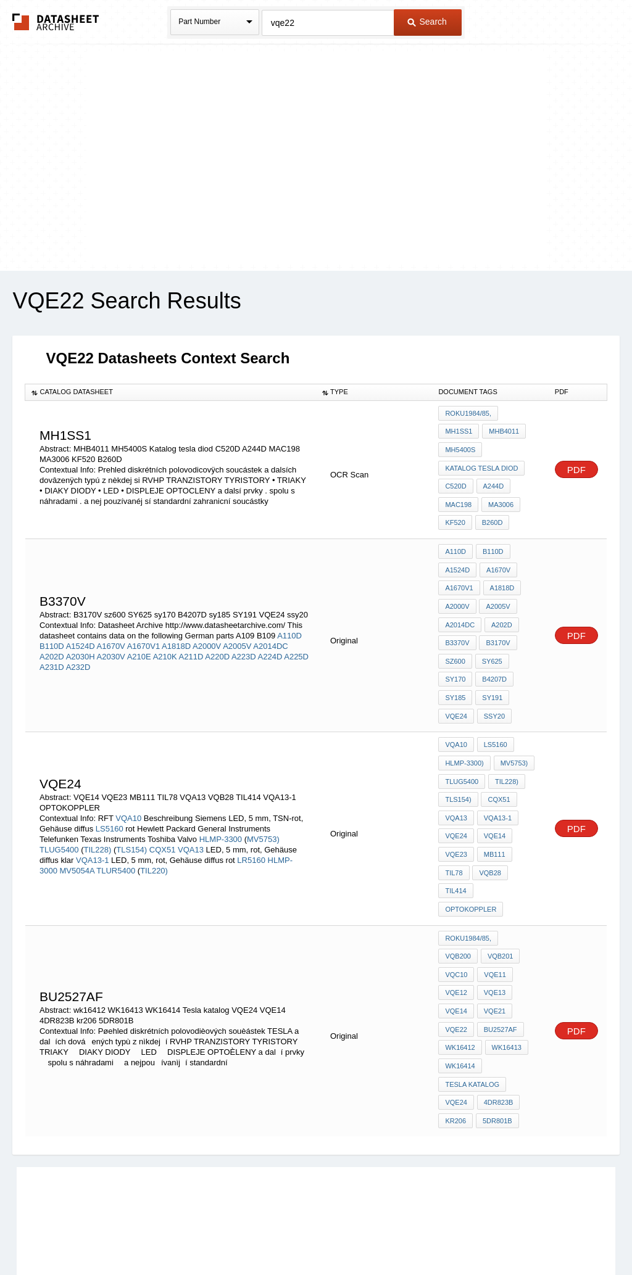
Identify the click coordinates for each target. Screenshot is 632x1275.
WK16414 (505, 977)
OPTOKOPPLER (507, 850)
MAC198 (458, 496)
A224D (270, 637)
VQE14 (493, 800)
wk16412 (508, 961)
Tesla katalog (472, 994)
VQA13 (191, 806)
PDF (576, 464)
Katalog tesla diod (481, 463)
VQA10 (128, 774)
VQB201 (458, 894)
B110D (52, 626)
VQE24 (456, 690)
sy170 (455, 657)
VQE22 (493, 944)
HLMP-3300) (464, 734)
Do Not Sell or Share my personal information (310, 1233)
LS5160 (109, 785)
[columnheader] (170, 392)
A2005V (237, 626)
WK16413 (460, 977)
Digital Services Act (435, 1233)
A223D (243, 637)
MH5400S (460, 446)
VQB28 (489, 834)
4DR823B (497, 1011)
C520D (455, 480)
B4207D (493, 657)
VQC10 (497, 894)
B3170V (497, 623)
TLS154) (131, 806)
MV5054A (77, 826)
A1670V (111, 626)
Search (427, 22)
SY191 (491, 673)
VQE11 (456, 911)
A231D (52, 647)
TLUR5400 (116, 826)
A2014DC (270, 626)
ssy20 (493, 690)
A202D (52, 637)
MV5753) (263, 795)
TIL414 (455, 850)
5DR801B (496, 1027)
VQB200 (520, 877)
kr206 (455, 1027)
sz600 (455, 640)
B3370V (457, 623)
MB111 (493, 817)
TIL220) (154, 826)
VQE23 (456, 817)
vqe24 (456, 800)
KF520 (455, 513)
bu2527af (461, 961)
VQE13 (456, 927)
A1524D (80, 626)
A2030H (80, 637)
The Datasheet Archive (55, 22)
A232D (78, 647)
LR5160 (251, 816)
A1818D (176, 626)
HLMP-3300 (221, 795)
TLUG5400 (60, 806)
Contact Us (500, 1233)
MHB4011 (503, 430)
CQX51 (162, 806)
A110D (289, 616)
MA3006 (499, 496)
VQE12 (493, 911)
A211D (191, 637)
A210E (139, 637)
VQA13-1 (92, 816)
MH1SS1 (458, 430)
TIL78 (453, 834)
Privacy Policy (194, 1233)
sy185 (455, 673)
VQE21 (456, 944)
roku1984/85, (468, 413)
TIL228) (98, 806)
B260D (491, 513)
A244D (492, 480)
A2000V (207, 626)
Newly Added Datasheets (114, 1233)
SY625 (491, 640)
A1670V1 (143, 626)
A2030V (111, 637)
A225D (296, 637)
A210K (165, 637)
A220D (217, 637)
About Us (546, 1233)
